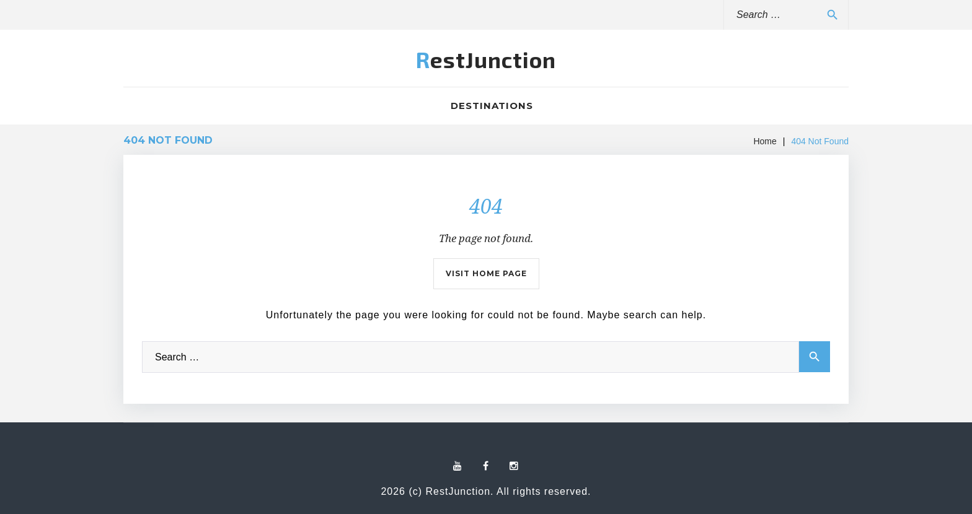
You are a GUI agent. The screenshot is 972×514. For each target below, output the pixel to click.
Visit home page (486, 273)
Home (764, 141)
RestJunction (486, 59)
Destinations (492, 105)
